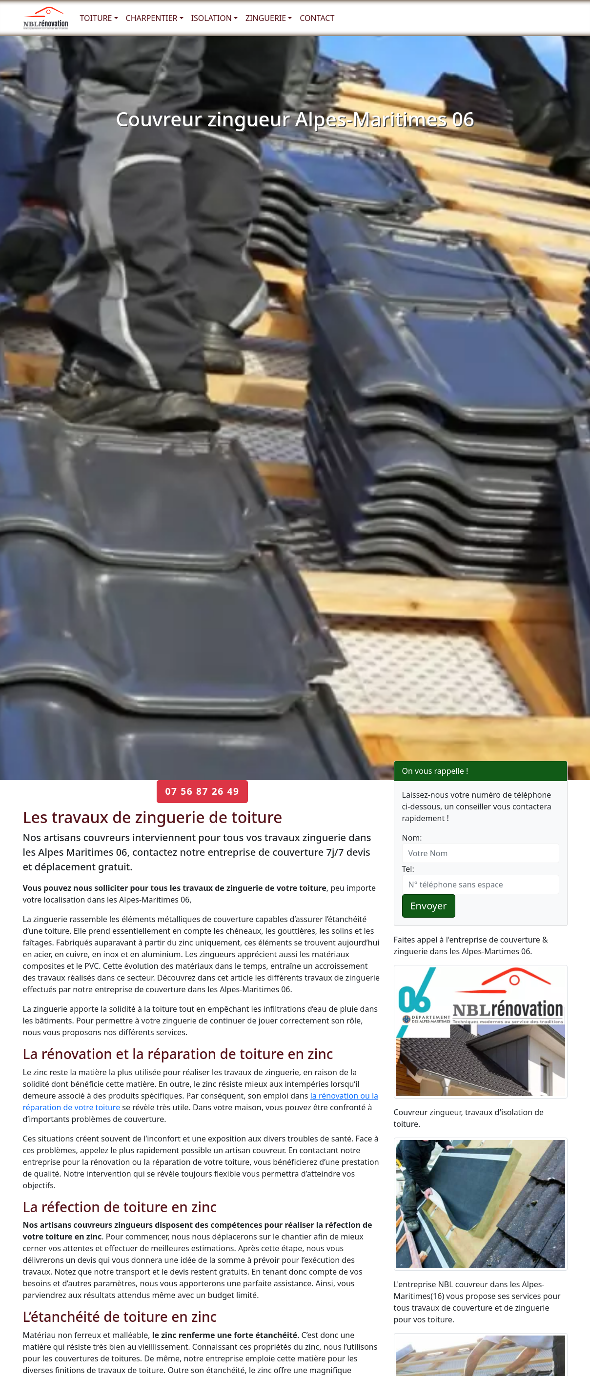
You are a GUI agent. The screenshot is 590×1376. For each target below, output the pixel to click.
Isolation (211, 18)
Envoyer (428, 905)
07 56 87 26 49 (202, 791)
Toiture (96, 18)
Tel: (408, 869)
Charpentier (152, 18)
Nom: (412, 837)
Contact (317, 18)
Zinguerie (265, 18)
